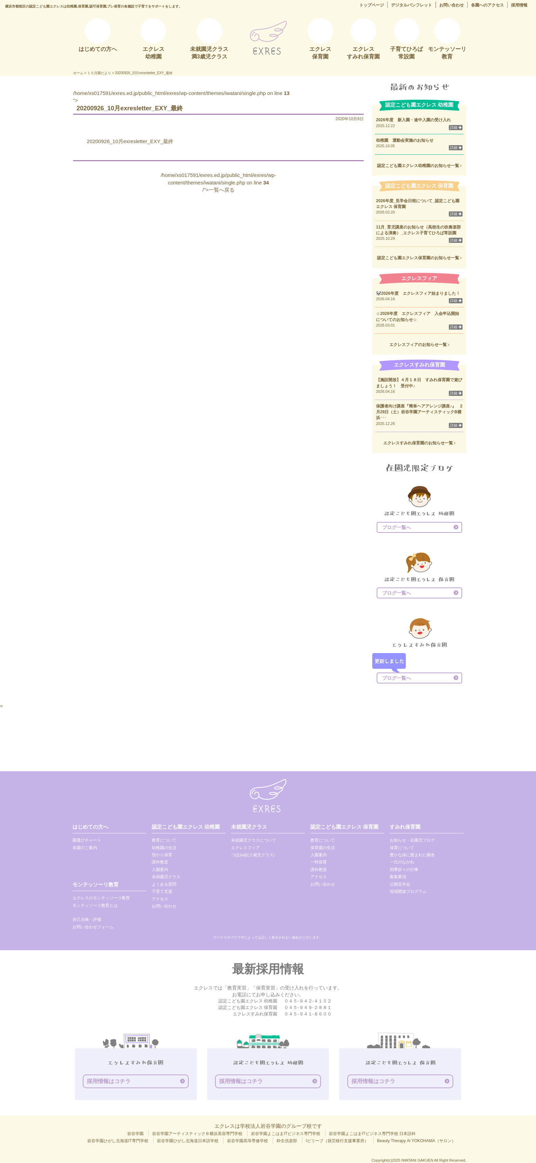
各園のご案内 (84, 847)
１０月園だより (99, 73)
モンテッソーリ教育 (95, 884)
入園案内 (160, 869)
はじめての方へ (90, 827)
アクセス (160, 899)
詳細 (455, 127)
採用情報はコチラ (109, 1081)
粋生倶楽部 (287, 1140)
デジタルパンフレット (411, 5)
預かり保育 (162, 855)
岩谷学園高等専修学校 (247, 1140)
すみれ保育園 (405, 827)
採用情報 (519, 5)
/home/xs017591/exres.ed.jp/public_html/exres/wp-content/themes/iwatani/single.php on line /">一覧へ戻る (218, 182)
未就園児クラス (166, 876)
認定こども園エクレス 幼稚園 (186, 827)
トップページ (371, 5)
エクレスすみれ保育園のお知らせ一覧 (419, 443)
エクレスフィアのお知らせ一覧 (419, 344)
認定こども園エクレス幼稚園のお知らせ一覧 (419, 165)
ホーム (78, 73)
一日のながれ (402, 862)
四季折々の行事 (404, 869)
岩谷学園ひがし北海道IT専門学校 (117, 1140)
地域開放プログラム (408, 891)
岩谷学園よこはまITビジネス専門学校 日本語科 (372, 1133)
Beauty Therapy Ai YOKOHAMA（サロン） (416, 1140)
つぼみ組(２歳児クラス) (253, 855)
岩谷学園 (135, 1133)
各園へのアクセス (487, 5)
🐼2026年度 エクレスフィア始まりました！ (418, 293)
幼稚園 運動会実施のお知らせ (404, 140)
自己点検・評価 (86, 919)
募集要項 (398, 876)
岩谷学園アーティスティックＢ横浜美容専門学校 (197, 1133)
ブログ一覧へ (396, 527)
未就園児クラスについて (253, 840)
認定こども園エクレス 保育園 (344, 827)
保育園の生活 (322, 847)
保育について (402, 847)
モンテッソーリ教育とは (95, 905)
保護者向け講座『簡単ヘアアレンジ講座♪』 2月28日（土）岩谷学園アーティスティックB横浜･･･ (419, 412)
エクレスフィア (245, 847)
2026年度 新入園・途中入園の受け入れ (413, 119)
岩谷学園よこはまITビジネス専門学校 (285, 1133)
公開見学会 (400, 884)
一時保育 (318, 862)
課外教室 (160, 862)
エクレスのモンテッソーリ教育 (101, 898)
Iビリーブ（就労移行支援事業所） (337, 1140)
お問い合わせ (451, 5)
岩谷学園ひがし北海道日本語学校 (187, 1140)
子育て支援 (162, 891)
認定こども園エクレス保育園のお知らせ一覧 (419, 257)
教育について (164, 840)
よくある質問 (164, 884)
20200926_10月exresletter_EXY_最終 (130, 141)
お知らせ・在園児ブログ (412, 840)
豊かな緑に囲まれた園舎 (412, 855)
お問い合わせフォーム (92, 927)
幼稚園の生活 (164, 847)
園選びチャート (86, 840)
